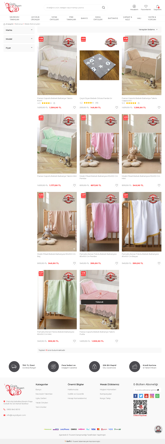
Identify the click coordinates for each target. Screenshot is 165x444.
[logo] (13, 7)
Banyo (84, 18)
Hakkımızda (73, 389)
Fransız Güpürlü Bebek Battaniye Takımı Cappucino (139, 99)
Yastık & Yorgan (152, 18)
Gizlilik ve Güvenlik (76, 394)
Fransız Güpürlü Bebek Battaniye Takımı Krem (54, 99)
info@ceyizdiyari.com (15, 415)
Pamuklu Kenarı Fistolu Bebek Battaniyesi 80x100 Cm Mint (55, 333)
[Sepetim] (157, 7)
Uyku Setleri (41, 398)
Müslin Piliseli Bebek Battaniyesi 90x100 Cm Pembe (99, 177)
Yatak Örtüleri (54, 18)
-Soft (68, 441)
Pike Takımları (71, 18)
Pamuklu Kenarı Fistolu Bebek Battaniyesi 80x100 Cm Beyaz (140, 255)
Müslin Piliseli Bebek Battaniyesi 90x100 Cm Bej (56, 255)
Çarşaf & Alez (127, 18)
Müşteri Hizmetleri (108, 389)
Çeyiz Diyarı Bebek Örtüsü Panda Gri (96, 98)
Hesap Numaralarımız (77, 398)
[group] (57, 65)
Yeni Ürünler (41, 407)
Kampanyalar (106, 394)
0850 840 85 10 (12, 409)
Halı (139, 18)
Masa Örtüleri (97, 18)
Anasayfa (8, 24)
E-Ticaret (74, 441)
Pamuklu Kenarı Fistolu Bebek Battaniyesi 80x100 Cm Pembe (98, 255)
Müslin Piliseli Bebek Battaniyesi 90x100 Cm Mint (141, 177)
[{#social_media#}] (135, 396)
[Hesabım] (134, 7)
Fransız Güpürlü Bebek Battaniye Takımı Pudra (97, 333)
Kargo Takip (105, 398)
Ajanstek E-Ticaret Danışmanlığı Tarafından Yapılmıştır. (82, 435)
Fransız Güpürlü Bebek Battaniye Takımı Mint (57, 176)
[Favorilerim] (146, 7)
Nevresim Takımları (14, 18)
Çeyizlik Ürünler (35, 18)
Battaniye (113, 18)
